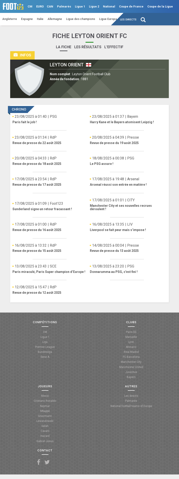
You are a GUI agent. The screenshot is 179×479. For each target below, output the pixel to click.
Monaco (131, 347)
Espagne (27, 19)
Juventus (131, 372)
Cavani (45, 431)
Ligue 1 (80, 6)
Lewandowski (44, 421)
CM (30, 6)
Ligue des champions (80, 19)
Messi (45, 395)
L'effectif (113, 47)
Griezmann (45, 416)
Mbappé (45, 411)
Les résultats (87, 47)
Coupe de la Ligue (160, 6)
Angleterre (9, 19)
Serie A (45, 357)
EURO (40, 6)
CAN (50, 6)
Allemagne (55, 19)
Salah (44, 426)
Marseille (131, 337)
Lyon (131, 342)
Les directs (128, 19)
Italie (40, 19)
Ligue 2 (94, 6)
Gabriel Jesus (45, 441)
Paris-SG (131, 332)
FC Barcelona (131, 357)
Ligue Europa (108, 19)
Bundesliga (45, 352)
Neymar (45, 406)
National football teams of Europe (131, 406)
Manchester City (131, 361)
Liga (45, 342)
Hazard (45, 436)
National (109, 6)
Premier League (45, 347)
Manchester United (131, 367)
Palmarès (64, 6)
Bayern (131, 377)
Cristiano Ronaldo (45, 400)
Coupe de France (131, 6)
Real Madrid (131, 352)
